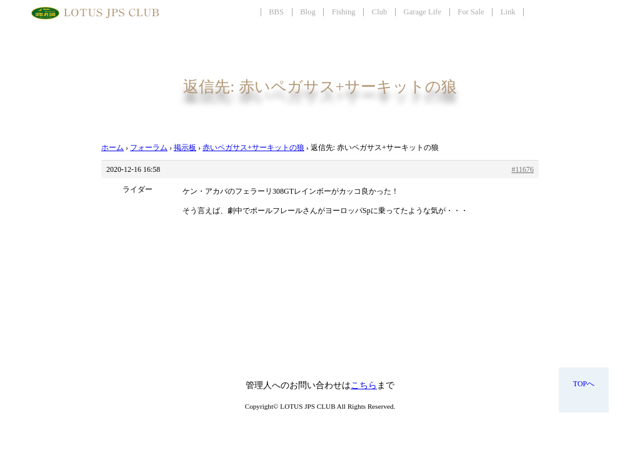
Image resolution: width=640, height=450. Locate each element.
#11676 (522, 169)
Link (508, 12)
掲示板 (185, 147)
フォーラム (149, 147)
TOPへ (583, 383)
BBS (276, 12)
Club (380, 12)
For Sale (471, 12)
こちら (364, 385)
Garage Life (422, 12)
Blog (308, 12)
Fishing (344, 12)
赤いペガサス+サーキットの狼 (253, 147)
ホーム (112, 147)
